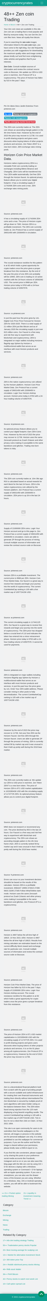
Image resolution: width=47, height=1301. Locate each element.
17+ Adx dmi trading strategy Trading (18, 1240)
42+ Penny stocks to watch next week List (20, 1279)
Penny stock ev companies (25, 114)
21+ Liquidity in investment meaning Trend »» (32, 1196)
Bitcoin (6, 1210)
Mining (5, 1220)
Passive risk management (16, 118)
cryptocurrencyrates (17, 3)
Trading (6, 1230)
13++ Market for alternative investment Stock (21, 1255)
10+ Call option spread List (14, 1284)
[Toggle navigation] (41, 3)
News (5, 1225)
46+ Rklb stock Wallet (12, 1269)
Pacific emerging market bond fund (20, 122)
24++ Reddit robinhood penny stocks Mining (21, 1264)
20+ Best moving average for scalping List (20, 1250)
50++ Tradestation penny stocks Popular (20, 1245)
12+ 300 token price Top (13, 1260)
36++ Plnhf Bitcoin (10, 1274)
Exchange (7, 1215)
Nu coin (8, 114)
